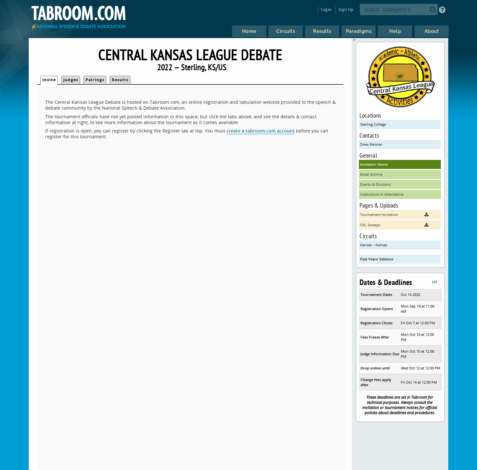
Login (326, 9)
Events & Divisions (375, 184)
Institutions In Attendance (381, 194)
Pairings (95, 80)
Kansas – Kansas (373, 244)
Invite (49, 80)
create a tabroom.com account (261, 131)
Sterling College (373, 124)
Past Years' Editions (376, 259)
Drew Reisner (371, 144)
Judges (70, 80)
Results (120, 80)
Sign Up (346, 9)
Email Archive (371, 174)
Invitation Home (374, 164)
